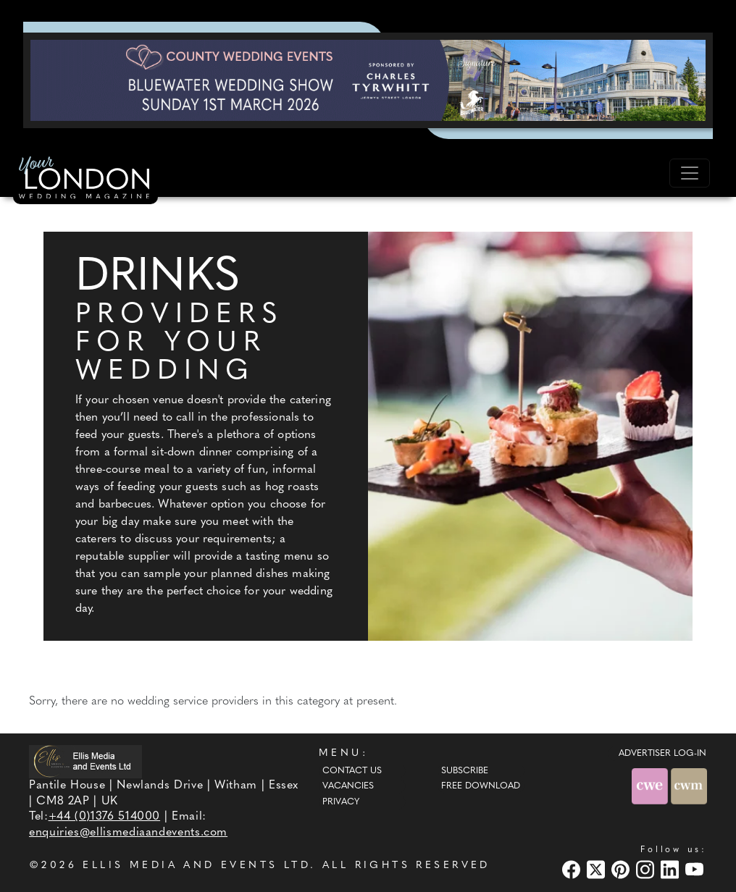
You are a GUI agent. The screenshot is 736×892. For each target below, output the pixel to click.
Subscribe (464, 771)
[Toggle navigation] (689, 173)
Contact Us (352, 771)
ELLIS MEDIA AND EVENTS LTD (196, 865)
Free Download (480, 786)
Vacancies (348, 786)
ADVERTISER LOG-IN (662, 753)
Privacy (340, 802)
